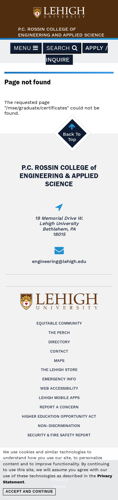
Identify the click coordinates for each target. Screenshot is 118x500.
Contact (59, 351)
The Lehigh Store (59, 369)
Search (62, 47)
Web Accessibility (59, 388)
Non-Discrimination (59, 426)
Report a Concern (59, 407)
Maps (59, 360)
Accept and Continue (29, 491)
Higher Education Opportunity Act (59, 416)
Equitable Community (59, 323)
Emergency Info (59, 379)
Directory (59, 342)
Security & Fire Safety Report (59, 435)
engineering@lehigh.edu (59, 261)
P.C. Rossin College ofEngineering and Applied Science (61, 32)
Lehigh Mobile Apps (59, 398)
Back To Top (72, 136)
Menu (26, 47)
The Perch (59, 332)
